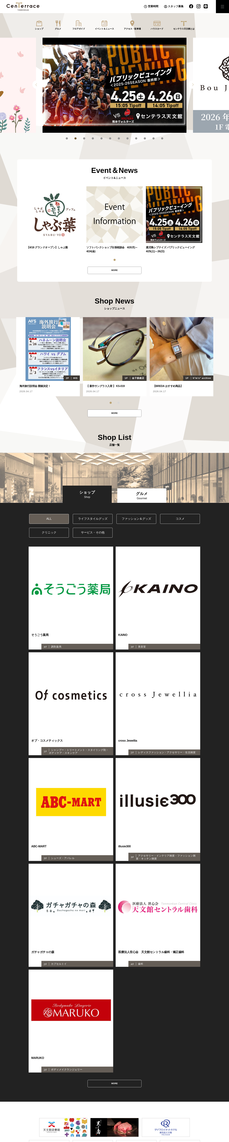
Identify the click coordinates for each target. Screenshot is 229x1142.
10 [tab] (145, 138)
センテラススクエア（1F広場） (78, 1058)
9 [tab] (136, 138)
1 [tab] (67, 138)
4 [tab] (93, 138)
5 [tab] (101, 138)
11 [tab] (153, 138)
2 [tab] (75, 138)
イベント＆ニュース (104, 29)
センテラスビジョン (110, 1058)
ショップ (39, 29)
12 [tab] (162, 138)
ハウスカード (157, 29)
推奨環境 (159, 1058)
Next (192, 84)
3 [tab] (84, 138)
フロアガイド (78, 29)
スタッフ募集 (176, 6)
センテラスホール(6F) (45, 1058)
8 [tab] (127, 138)
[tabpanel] (114, 85)
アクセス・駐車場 (132, 29)
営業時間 (153, 6)
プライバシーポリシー (137, 1058)
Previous (36, 84)
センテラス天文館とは (183, 29)
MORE (114, 270)
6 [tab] (110, 138)
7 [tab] (119, 138)
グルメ (58, 29)
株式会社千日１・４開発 (182, 1058)
